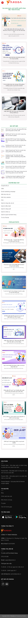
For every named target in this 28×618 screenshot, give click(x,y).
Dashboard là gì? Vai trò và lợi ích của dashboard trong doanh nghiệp (15, 146)
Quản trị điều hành (6, 206)
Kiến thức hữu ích (5, 194)
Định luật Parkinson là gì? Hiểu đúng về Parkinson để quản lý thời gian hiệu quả (16, 162)
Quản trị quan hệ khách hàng (8, 214)
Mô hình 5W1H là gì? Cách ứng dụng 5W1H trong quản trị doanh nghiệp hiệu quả (16, 140)
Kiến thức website (6, 197)
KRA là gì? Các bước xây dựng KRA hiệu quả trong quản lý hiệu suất (16, 129)
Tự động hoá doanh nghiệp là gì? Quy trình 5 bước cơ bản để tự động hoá (15, 177)
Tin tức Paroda (5, 217)
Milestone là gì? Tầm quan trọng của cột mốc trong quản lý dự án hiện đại (16, 172)
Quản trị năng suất (6, 209)
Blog (2, 493)
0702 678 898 (4, 556)
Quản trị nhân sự (5, 211)
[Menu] (2, 2)
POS (2, 200)
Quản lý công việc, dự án (7, 203)
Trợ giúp (3, 503)
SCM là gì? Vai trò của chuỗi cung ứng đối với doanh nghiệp (16, 134)
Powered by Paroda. (21, 616)
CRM (2, 188)
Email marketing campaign (8, 191)
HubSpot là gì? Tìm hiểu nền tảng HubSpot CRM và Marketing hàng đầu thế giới (15, 156)
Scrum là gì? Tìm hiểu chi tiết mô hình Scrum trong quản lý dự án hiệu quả (15, 167)
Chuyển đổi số (5, 185)
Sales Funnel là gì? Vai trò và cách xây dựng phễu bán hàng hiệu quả (16, 151)
